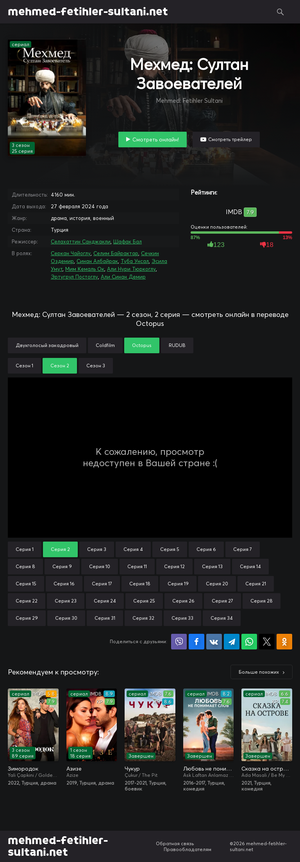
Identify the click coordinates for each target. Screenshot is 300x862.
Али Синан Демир (123, 277)
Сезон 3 (95, 365)
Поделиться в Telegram (231, 641)
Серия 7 (242, 549)
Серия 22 (27, 601)
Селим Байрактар (115, 253)
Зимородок (23, 768)
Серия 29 (27, 618)
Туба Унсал (135, 261)
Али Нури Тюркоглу (131, 269)
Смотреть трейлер (230, 139)
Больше (259, 672)
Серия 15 (26, 584)
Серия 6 (206, 549)
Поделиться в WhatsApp (249, 641)
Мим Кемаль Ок (84, 269)
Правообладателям (187, 849)
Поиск (280, 11)
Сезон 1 (24, 365)
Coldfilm (105, 345)
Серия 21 (255, 584)
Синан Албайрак (97, 261)
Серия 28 (261, 601)
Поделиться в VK (214, 641)
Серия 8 (25, 566)
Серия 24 (105, 601)
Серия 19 (178, 584)
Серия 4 (133, 549)
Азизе (74, 768)
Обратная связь (175, 843)
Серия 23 (66, 601)
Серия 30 (66, 618)
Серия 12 (174, 566)
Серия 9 (62, 566)
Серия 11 (137, 566)
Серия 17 (102, 584)
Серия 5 (169, 549)
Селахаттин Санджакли (81, 241)
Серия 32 (143, 618)
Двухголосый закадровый (47, 345)
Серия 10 (99, 566)
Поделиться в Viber (179, 641)
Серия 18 (139, 584)
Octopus (142, 345)
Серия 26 (183, 601)
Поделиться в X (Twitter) (267, 641)
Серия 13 (212, 566)
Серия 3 (96, 549)
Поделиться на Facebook (196, 641)
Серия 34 (222, 618)
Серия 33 (182, 618)
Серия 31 (105, 618)
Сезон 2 (59, 365)
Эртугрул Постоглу (74, 277)
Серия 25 (144, 601)
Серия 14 (250, 566)
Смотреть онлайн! (155, 139)
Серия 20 (217, 584)
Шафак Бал (127, 241)
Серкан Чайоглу (71, 253)
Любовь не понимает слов (208, 768)
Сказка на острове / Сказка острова (266, 768)
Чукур (132, 768)
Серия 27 (222, 601)
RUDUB (177, 345)
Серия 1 (25, 549)
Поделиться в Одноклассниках (284, 641)
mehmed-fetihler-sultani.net (88, 12)
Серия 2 (60, 549)
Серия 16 (64, 584)
